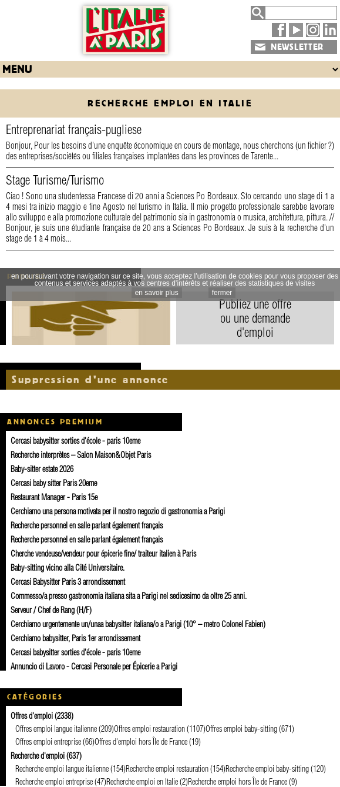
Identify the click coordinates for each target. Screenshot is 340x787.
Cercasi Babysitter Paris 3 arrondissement (68, 582)
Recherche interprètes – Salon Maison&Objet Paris (81, 455)
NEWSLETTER (297, 47)
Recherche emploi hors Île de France (237, 781)
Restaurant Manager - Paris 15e (54, 497)
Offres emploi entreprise (48, 741)
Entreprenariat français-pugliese (74, 129)
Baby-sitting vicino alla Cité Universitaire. (67, 567)
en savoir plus (157, 293)
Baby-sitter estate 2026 (42, 469)
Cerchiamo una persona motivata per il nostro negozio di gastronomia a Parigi (118, 511)
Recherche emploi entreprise (54, 781)
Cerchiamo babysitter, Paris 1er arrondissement (75, 638)
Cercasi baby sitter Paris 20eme (54, 483)
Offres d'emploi (32, 716)
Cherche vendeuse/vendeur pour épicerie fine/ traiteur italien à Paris (103, 553)
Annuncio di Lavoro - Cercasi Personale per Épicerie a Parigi (94, 666)
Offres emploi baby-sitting (241, 729)
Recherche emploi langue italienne (62, 768)
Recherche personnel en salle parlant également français (87, 525)
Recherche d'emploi (38, 756)
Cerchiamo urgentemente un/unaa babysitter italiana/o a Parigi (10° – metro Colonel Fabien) (138, 624)
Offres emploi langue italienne (56, 729)
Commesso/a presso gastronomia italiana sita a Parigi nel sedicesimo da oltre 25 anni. (129, 596)
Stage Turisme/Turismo (55, 179)
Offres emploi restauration (149, 729)
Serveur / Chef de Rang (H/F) (51, 610)
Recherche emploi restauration (167, 768)
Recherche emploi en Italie (142, 781)
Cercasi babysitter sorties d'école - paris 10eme (75, 441)
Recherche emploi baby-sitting (267, 768)
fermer (222, 293)
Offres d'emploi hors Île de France (141, 741)
